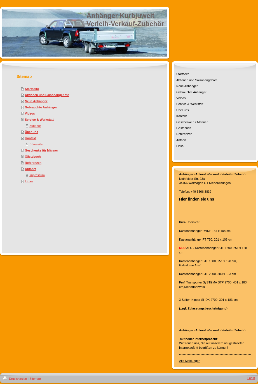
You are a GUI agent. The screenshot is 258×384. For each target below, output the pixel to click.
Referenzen (33, 162)
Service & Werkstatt (39, 119)
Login (251, 378)
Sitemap (35, 378)
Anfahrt (30, 169)
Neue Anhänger (36, 101)
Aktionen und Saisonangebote (47, 95)
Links (29, 181)
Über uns (31, 132)
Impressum (36, 175)
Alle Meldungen (189, 360)
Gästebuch (33, 156)
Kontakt (30, 138)
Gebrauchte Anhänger (41, 107)
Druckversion (15, 378)
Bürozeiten (36, 144)
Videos (30, 113)
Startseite (32, 88)
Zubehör (35, 125)
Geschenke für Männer (41, 150)
